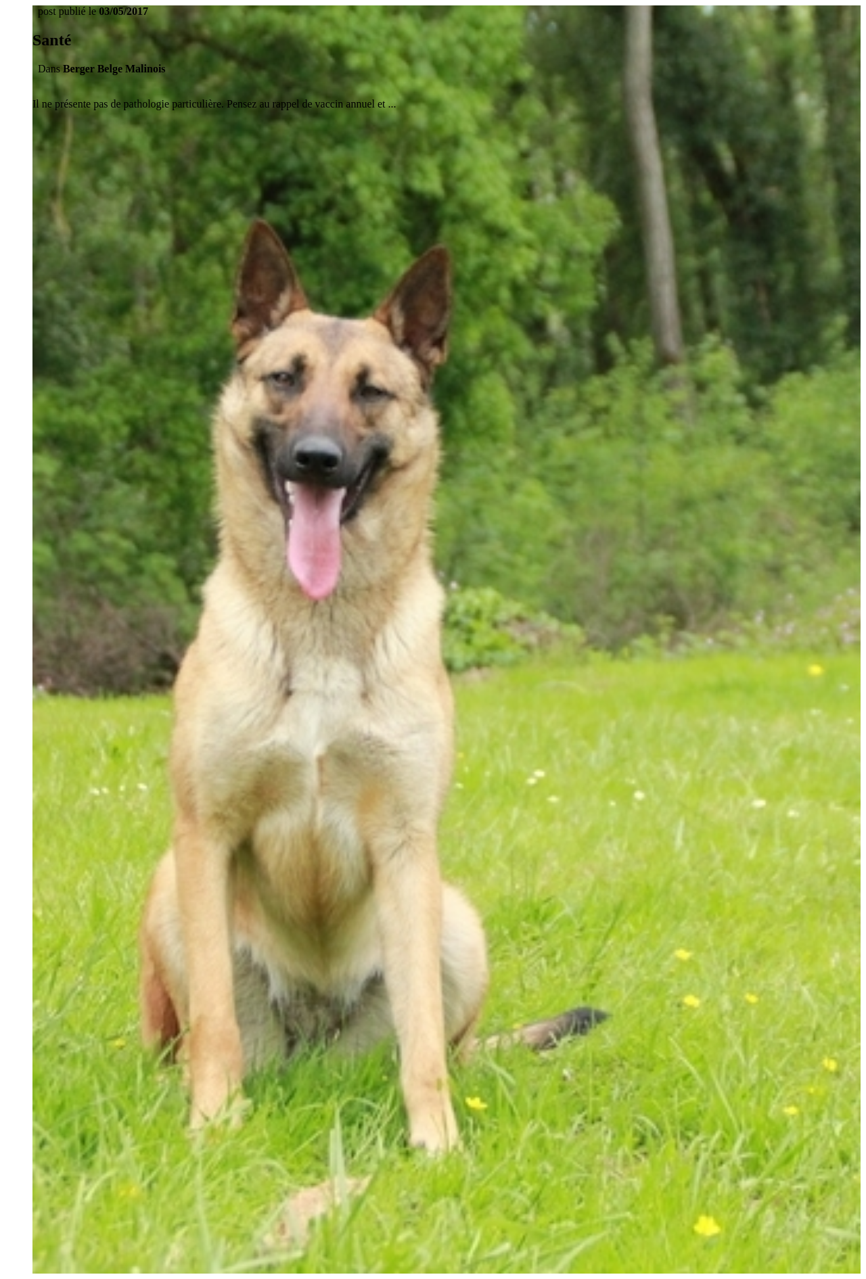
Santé (51, 40)
